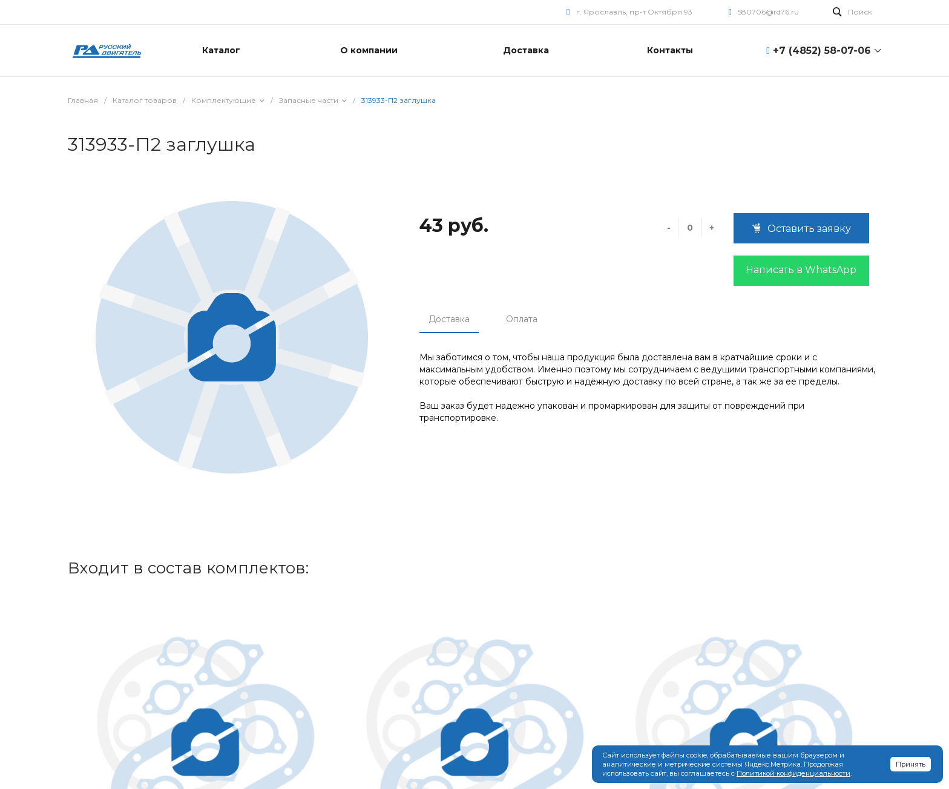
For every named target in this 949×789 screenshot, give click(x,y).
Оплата (521, 319)
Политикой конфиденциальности (793, 773)
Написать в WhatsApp (801, 270)
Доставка (449, 319)
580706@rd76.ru (768, 11)
